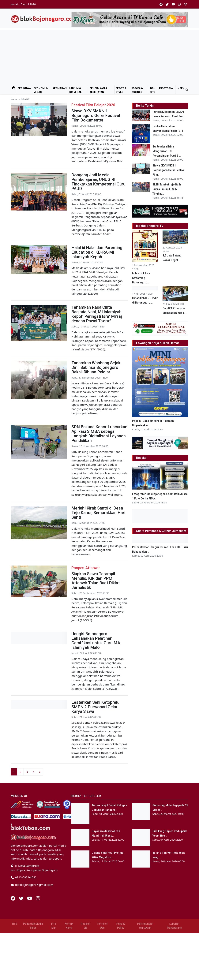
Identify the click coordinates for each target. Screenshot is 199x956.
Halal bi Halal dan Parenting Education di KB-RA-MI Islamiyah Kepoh (96, 252)
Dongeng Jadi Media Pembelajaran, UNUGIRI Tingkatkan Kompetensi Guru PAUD (98, 182)
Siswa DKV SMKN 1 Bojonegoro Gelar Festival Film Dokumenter (95, 115)
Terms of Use (102, 925)
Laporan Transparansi (174, 925)
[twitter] (167, 4)
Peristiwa (24, 88)
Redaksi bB (85, 925)
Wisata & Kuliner (137, 90)
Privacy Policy (120, 925)
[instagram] (179, 4)
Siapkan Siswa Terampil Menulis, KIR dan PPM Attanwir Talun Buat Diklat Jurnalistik (95, 580)
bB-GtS (152, 90)
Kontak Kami (69, 925)
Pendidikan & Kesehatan (98, 90)
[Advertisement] (99, 56)
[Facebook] (13, 898)
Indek (180, 88)
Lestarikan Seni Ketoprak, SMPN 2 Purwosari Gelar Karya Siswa (95, 707)
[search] (185, 90)
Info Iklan (53, 925)
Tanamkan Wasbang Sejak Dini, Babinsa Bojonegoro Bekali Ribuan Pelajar (95, 367)
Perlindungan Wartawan (145, 925)
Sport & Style (121, 90)
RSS (14, 923)
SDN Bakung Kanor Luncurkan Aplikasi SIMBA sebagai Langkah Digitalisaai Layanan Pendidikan (99, 433)
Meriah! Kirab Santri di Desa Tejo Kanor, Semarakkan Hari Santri (98, 513)
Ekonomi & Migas (40, 90)
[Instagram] (38, 898)
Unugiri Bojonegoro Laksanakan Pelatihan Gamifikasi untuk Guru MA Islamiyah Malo (95, 640)
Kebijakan (59, 88)
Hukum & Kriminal (75, 90)
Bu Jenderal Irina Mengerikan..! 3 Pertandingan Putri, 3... (166, 151)
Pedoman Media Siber (33, 925)
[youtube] (173, 4)
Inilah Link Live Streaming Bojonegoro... (141, 278)
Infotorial (166, 88)
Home (14, 99)
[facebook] (161, 4)
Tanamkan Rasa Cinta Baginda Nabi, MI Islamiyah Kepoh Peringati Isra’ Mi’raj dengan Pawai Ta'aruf (96, 314)
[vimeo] (185, 4)
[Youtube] (30, 898)
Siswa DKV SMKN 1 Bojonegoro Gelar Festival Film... (168, 170)
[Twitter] (21, 898)
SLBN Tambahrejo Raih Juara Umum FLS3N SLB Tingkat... (167, 189)
